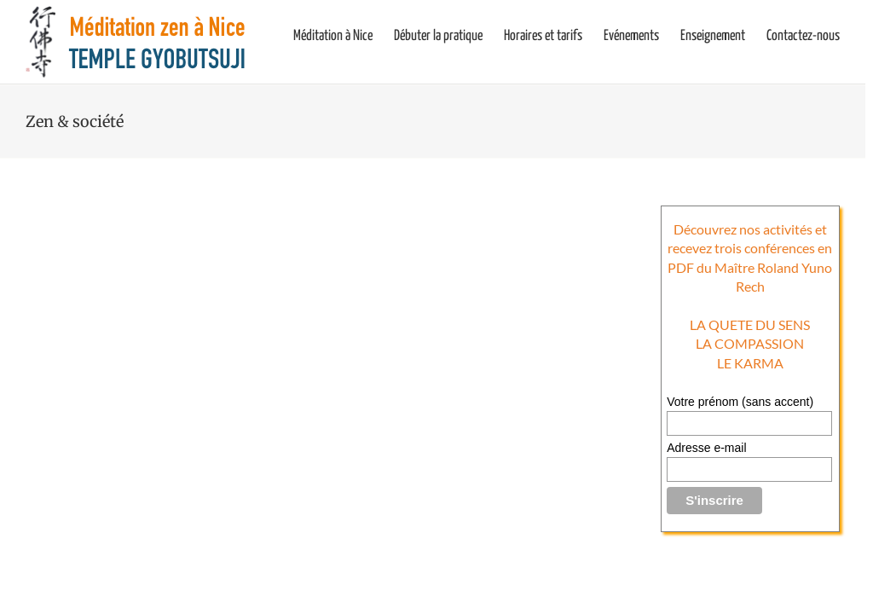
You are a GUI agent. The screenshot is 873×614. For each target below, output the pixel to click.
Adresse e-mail (706, 448)
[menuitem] (343, 35)
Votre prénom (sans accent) (740, 401)
